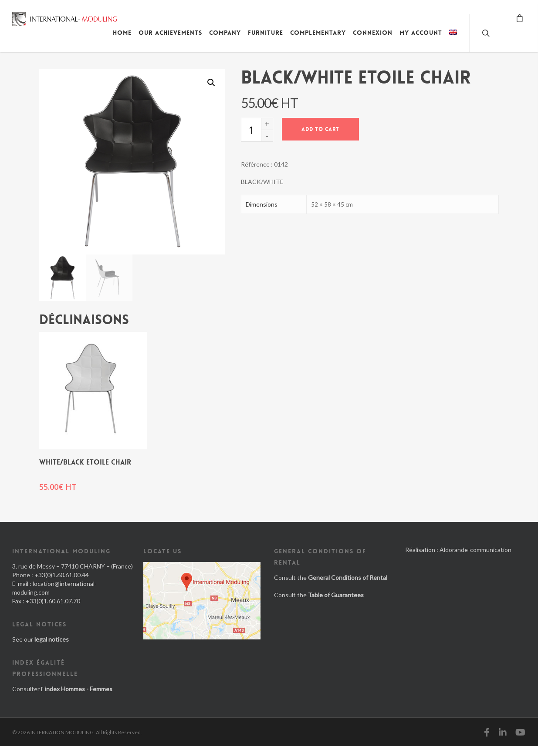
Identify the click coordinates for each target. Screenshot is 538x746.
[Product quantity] (251, 130)
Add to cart (320, 129)
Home (122, 33)
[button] (211, 82)
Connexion (373, 33)
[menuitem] (453, 39)
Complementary (318, 33)
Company (225, 33)
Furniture (265, 33)
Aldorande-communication (475, 549)
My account (420, 33)
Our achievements (170, 33)
